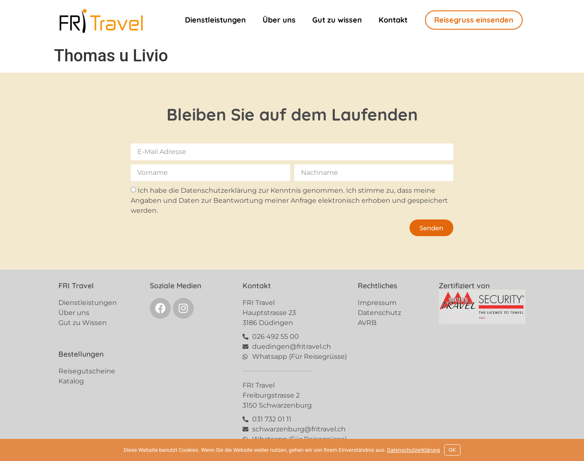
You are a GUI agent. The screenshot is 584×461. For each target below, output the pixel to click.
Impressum (377, 303)
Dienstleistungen (215, 20)
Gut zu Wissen (82, 323)
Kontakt (393, 20)
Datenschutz (379, 313)
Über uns (279, 20)
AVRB (367, 323)
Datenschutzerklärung (413, 450)
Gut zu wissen (337, 20)
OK (452, 450)
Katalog (71, 381)
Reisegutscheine (86, 371)
